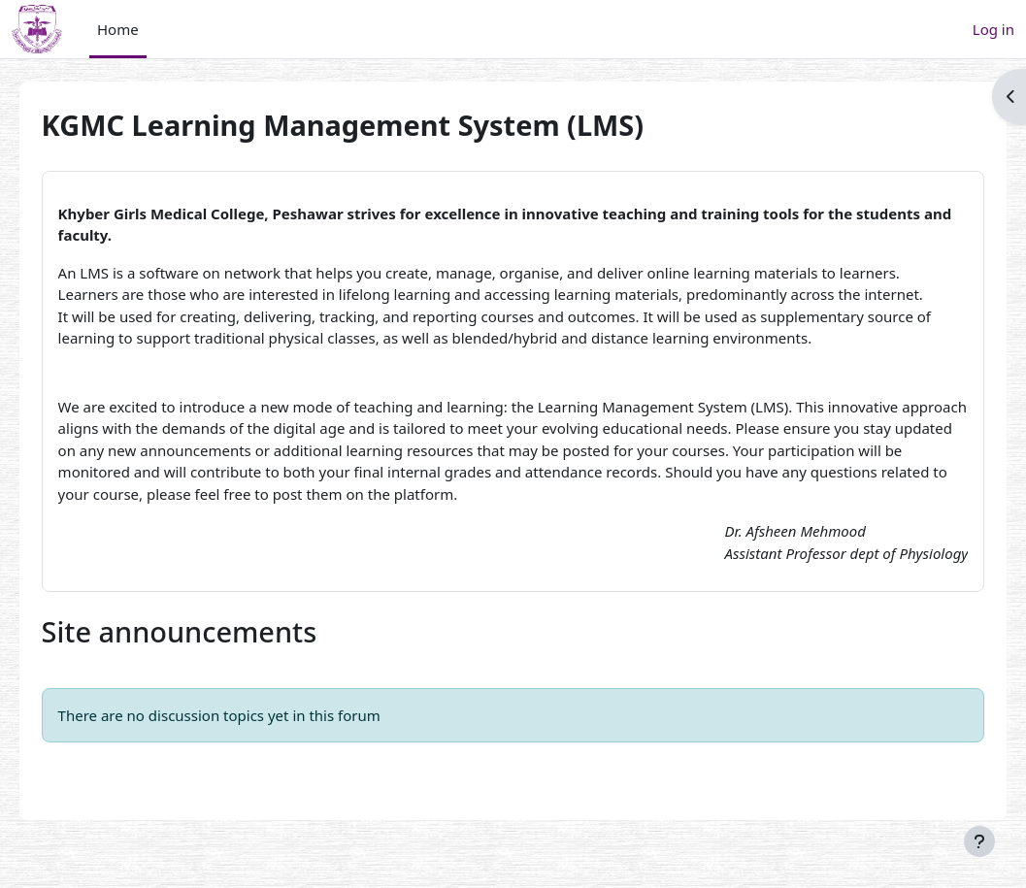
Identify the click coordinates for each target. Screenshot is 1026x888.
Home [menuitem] (118, 29)
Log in (993, 29)
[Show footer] (979, 841)
